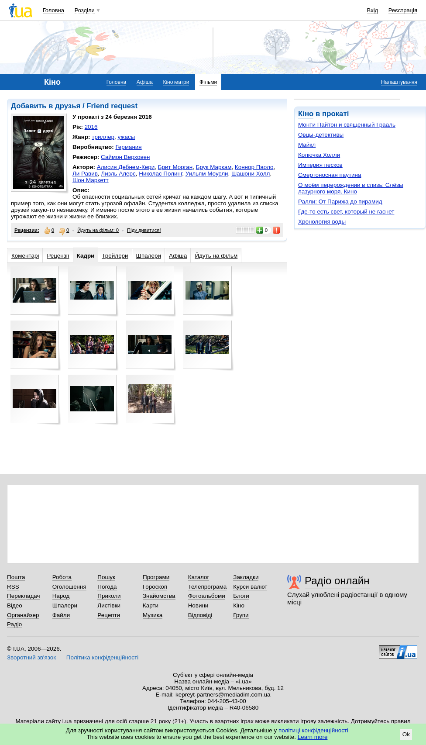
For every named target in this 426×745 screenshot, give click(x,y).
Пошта (16, 577)
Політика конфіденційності (102, 657)
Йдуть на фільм (216, 255)
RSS (13, 586)
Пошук (106, 577)
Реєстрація (402, 10)
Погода (107, 586)
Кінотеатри (176, 82)
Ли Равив (85, 173)
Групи (240, 615)
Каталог (199, 577)
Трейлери (115, 255)
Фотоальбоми (206, 596)
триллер (103, 137)
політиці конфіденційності (313, 730)
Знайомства (159, 596)
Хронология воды (322, 221)
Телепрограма (207, 586)
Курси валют (250, 586)
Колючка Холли (319, 155)
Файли (61, 615)
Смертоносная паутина (329, 175)
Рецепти (108, 615)
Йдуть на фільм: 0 (98, 230)
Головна (53, 10)
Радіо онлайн (337, 580)
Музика (152, 615)
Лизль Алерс (118, 173)
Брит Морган (175, 167)
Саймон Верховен (125, 157)
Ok (406, 734)
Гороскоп (155, 586)
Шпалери (148, 255)
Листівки (108, 605)
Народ (61, 596)
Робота (62, 577)
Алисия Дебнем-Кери (126, 167)
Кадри (86, 255)
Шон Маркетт (90, 180)
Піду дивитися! (144, 230)
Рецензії (58, 255)
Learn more (313, 737)
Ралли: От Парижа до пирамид (340, 201)
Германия (128, 147)
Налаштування (399, 82)
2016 (91, 127)
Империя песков (320, 165)
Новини (198, 605)
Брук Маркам (214, 167)
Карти (150, 605)
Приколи (108, 596)
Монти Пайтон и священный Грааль (346, 124)
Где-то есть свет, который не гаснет (346, 211)
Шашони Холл (250, 173)
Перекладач (23, 596)
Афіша (145, 82)
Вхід (372, 10)
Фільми (208, 82)
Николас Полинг (160, 173)
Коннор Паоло (254, 167)
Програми (156, 577)
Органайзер (23, 615)
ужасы (126, 137)
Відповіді (200, 615)
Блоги (241, 596)
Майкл (307, 144)
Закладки (245, 577)
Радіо (14, 624)
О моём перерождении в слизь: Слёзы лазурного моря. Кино (350, 188)
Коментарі (25, 255)
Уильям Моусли (207, 173)
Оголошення (69, 586)
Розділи (85, 10)
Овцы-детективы (321, 134)
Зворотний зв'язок (31, 657)
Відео (14, 605)
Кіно (305, 114)
